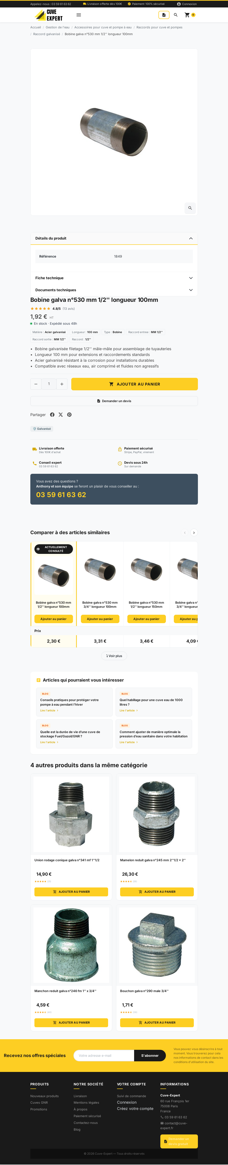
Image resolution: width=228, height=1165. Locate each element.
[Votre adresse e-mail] (103, 1056)
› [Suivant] (194, 533)
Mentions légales (86, 1103)
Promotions (38, 1110)
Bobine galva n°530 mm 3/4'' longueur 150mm (193, 605)
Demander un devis (114, 401)
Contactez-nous (86, 1123)
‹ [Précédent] (185, 533)
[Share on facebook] (52, 415)
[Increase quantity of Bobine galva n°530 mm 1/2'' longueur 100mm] (61, 384)
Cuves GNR (39, 1103)
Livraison (80, 1096)
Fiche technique (49, 278)
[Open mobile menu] (79, 15)
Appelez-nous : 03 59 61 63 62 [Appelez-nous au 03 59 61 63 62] (50, 4)
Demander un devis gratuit (176, 1142)
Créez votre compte (135, 1109)
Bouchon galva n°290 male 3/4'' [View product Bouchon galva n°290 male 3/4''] (144, 992)
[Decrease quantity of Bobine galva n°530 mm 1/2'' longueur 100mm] (35, 384)
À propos (80, 1110)
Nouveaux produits (44, 1096)
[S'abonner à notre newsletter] (150, 1056)
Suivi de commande (131, 1096)
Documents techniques (55, 290)
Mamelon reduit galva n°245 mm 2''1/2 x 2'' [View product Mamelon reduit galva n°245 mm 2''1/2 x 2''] (153, 861)
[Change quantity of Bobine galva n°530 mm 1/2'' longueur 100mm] (49, 384)
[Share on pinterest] (70, 415)
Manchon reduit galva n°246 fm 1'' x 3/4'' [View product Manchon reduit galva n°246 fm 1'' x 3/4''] (65, 992)
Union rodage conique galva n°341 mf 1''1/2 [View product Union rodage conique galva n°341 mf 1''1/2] (66, 861)
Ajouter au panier (53, 619)
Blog (77, 1130)
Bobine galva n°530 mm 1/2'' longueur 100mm (53, 605)
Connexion (127, 1103)
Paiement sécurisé (87, 1117)
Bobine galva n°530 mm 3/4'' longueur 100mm (100, 605)
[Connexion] (187, 4)
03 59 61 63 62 (176, 1118)
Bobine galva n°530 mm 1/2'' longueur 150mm (146, 605)
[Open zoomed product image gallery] (190, 208)
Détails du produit (50, 238)
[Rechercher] (175, 15)
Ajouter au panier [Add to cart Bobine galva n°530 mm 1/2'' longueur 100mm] (135, 384)
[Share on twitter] (61, 415)
